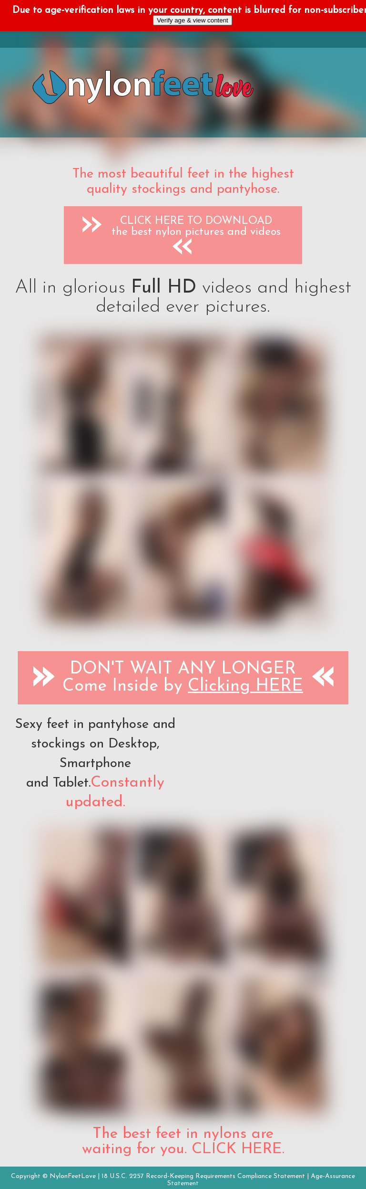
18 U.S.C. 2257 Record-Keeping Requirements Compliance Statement (203, 1176)
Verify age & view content (192, 20)
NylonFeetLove (73, 1176)
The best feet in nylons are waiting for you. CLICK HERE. (183, 1141)
